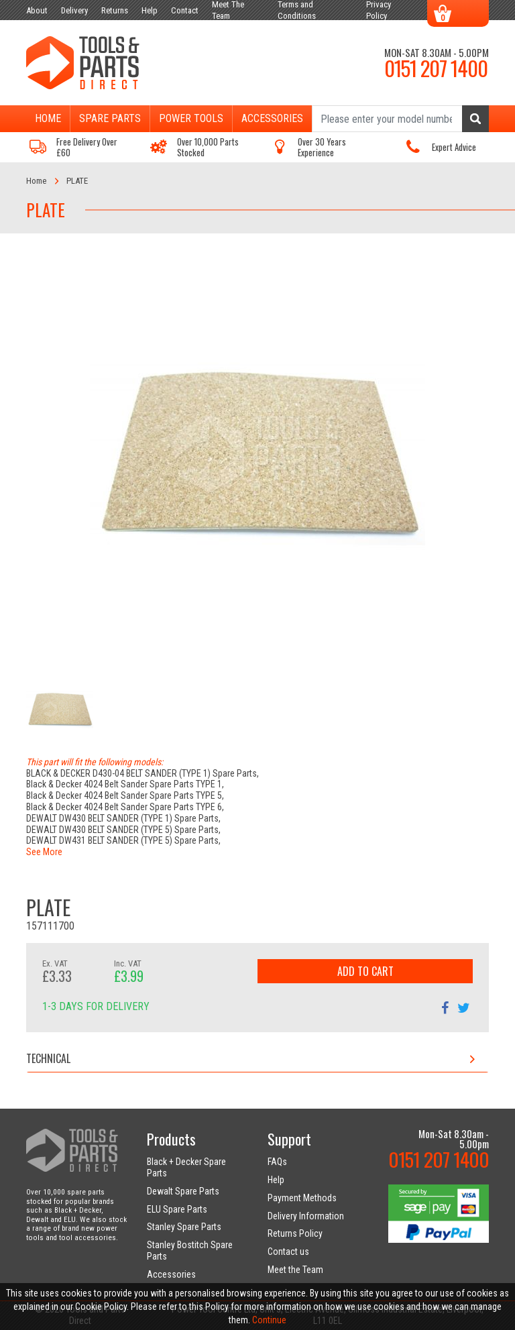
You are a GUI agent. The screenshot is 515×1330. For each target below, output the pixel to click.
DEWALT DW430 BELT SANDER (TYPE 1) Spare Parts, (123, 818)
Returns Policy (295, 1233)
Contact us (288, 1251)
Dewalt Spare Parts (183, 1191)
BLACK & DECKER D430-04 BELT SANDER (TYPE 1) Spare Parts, (142, 773)
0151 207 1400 (436, 67)
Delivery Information (306, 1216)
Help (276, 1179)
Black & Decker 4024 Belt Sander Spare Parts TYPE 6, (125, 806)
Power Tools (191, 118)
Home (48, 118)
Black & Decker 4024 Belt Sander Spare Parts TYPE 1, (125, 784)
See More (44, 851)
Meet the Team (295, 1269)
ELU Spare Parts (177, 1209)
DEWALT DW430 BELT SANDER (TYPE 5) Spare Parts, (123, 829)
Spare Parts (110, 118)
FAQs (277, 1161)
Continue (269, 1320)
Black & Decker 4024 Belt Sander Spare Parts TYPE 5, (125, 795)
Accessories (272, 118)
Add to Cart (365, 971)
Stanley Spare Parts (184, 1226)
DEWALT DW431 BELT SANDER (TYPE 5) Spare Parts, (123, 840)
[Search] (400, 118)
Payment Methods (302, 1198)
